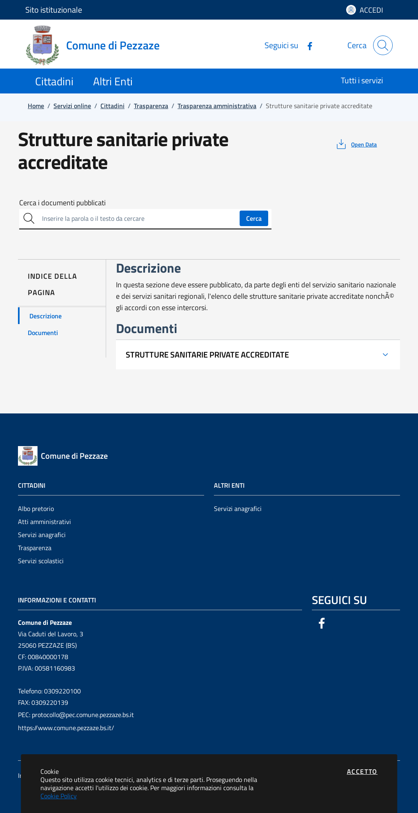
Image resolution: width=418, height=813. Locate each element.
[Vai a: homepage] (97, 45)
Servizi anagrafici (42, 535)
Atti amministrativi (44, 521)
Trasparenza (34, 548)
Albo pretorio (36, 508)
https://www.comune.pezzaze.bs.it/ (66, 728)
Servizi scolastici (41, 561)
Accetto (362, 771)
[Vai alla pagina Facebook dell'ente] (306, 45)
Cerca (254, 218)
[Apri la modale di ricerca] (383, 45)
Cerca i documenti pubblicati (62, 203)
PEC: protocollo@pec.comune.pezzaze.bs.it (76, 715)
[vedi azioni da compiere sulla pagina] (355, 144)
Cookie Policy (58, 796)
